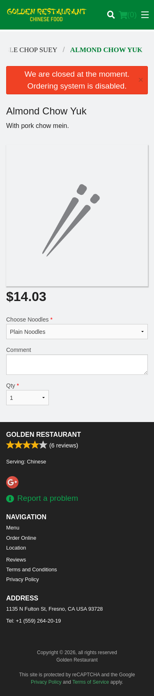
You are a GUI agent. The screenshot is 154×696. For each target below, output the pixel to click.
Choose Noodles (77, 327)
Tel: (33, 621)
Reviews (16, 560)
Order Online (21, 538)
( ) (128, 15)
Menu (12, 528)
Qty (27, 393)
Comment (77, 361)
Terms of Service (90, 682)
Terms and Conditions (31, 569)
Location (16, 548)
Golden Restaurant (43, 434)
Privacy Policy (22, 579)
